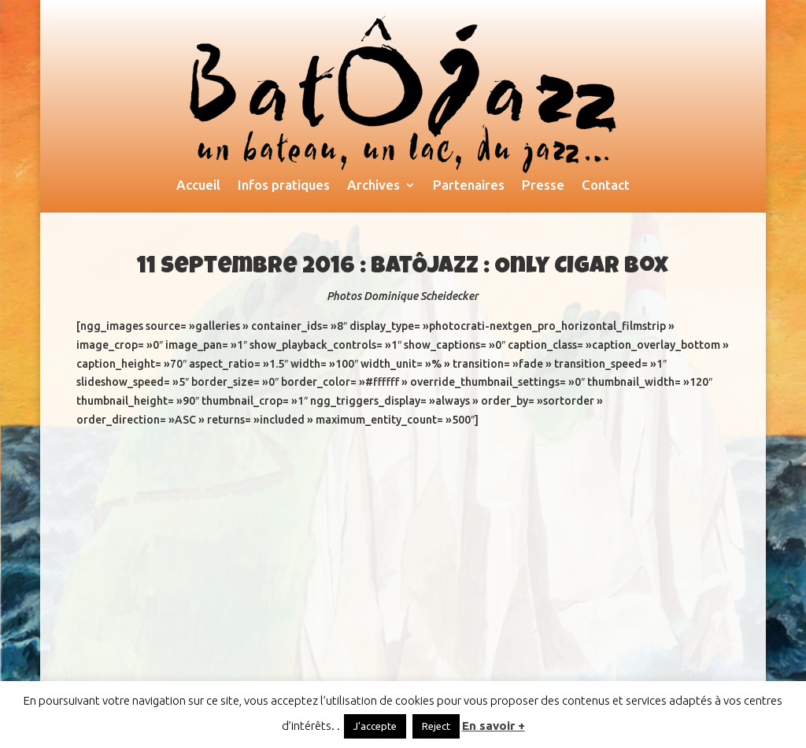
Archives (373, 186)
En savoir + (493, 725)
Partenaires (469, 186)
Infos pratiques (284, 186)
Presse (543, 186)
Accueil (198, 186)
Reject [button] (436, 725)
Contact (606, 186)
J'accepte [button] (375, 725)
